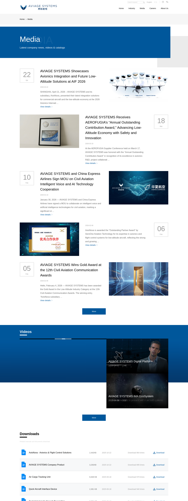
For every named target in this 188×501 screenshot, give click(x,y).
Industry (131, 8)
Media (142, 8)
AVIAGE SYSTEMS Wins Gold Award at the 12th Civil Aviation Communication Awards (70, 270)
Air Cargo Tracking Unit (39, 477)
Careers (152, 8)
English (149, 2)
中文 (155, 2)
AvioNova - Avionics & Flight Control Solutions (50, 453)
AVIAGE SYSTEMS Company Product (46, 465)
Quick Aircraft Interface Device (43, 489)
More (94, 311)
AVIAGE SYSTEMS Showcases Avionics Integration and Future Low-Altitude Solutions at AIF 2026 (68, 76)
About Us (164, 8)
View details (45, 107)
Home (121, 8)
